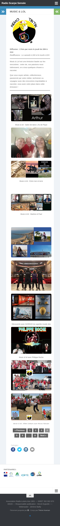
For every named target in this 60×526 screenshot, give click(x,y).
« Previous (20, 430)
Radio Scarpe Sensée (14, 3)
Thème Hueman (44, 510)
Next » (43, 435)
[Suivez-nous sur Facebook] (30, 516)
